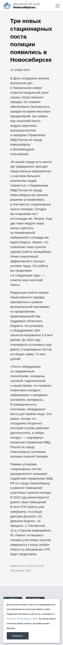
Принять (17, 635)
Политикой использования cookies (22, 619)
